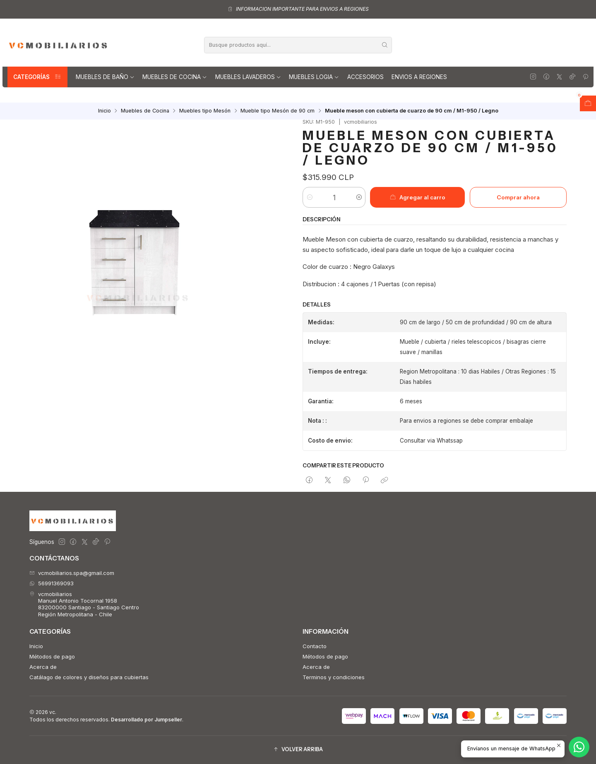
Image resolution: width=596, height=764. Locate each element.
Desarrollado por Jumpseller (146, 719)
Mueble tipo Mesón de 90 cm (277, 111)
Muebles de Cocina (174, 77)
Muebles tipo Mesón (205, 111)
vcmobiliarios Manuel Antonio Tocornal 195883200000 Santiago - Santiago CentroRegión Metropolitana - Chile (84, 604)
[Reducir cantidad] (309, 197)
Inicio (104, 111)
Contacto (315, 646)
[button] (298, 749)
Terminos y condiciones (334, 677)
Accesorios (365, 77)
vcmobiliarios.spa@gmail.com (71, 573)
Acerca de (43, 666)
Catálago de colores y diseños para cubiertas (89, 677)
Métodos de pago (52, 656)
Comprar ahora (518, 197)
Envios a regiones (419, 77)
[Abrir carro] (588, 103)
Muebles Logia (314, 77)
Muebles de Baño (105, 77)
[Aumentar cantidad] (358, 197)
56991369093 (51, 583)
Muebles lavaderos (248, 77)
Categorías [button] (37, 77)
